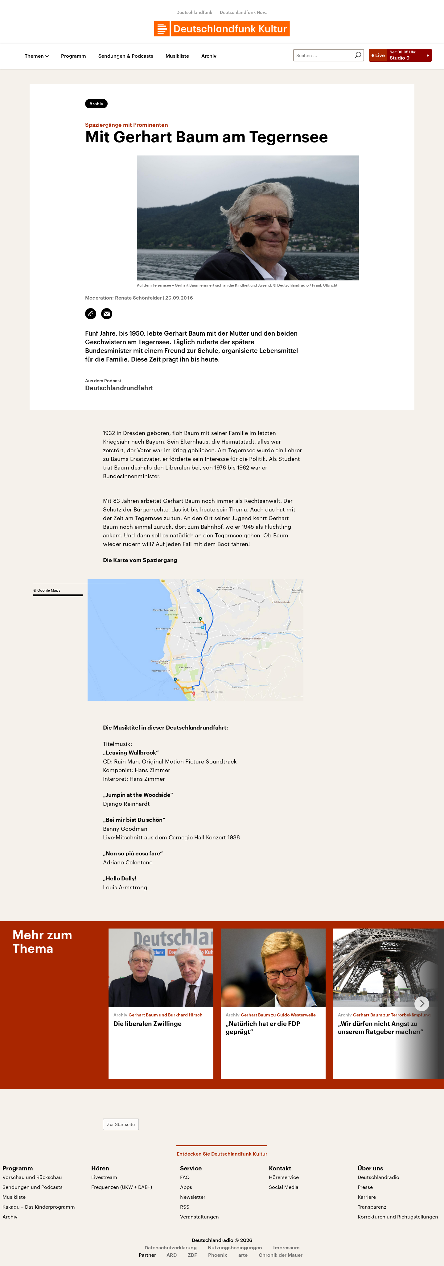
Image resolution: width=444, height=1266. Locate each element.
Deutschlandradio (378, 1177)
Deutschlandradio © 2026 (222, 1240)
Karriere (367, 1197)
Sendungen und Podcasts (32, 1187)
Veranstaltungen (199, 1216)
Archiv (208, 56)
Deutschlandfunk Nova (244, 12)
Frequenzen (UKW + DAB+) (121, 1187)
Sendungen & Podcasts (125, 56)
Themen (34, 56)
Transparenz (372, 1207)
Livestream (104, 1177)
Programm (73, 56)
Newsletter (192, 1197)
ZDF (192, 1255)
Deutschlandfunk (194, 12)
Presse (365, 1187)
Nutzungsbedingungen (235, 1247)
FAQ (185, 1177)
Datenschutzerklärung (171, 1247)
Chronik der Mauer (280, 1255)
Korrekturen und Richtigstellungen (398, 1216)
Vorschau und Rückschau (32, 1177)
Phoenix (217, 1255)
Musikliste (177, 56)
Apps (186, 1187)
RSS (184, 1207)
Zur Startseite (121, 1124)
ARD (171, 1255)
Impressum (286, 1247)
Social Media (283, 1187)
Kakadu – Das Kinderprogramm (38, 1207)
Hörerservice (284, 1177)
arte (243, 1255)
